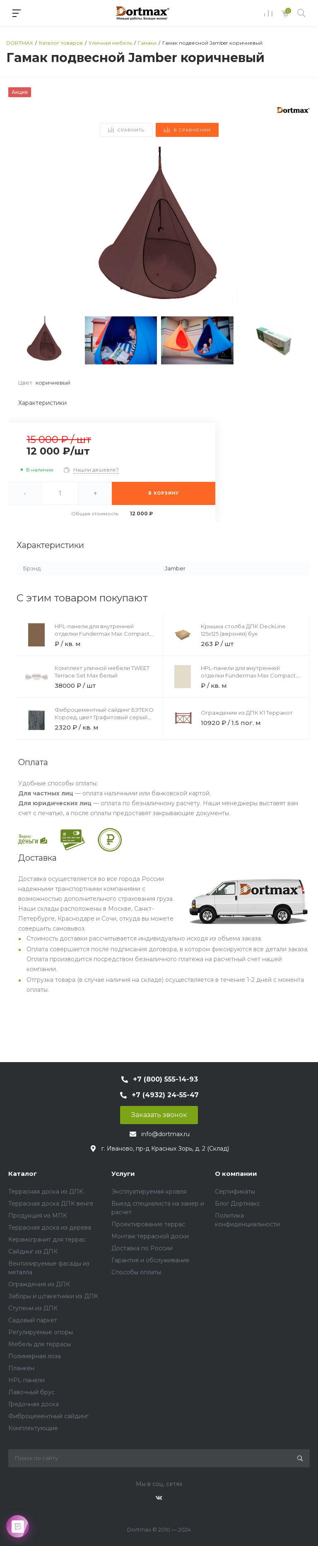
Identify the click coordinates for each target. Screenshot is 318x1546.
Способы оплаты (136, 1272)
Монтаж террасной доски (150, 1236)
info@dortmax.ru (165, 1134)
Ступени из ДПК (33, 1308)
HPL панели (26, 1380)
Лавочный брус (31, 1392)
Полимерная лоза (34, 1356)
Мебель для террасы (39, 1344)
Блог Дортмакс (237, 1203)
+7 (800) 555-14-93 (165, 1079)
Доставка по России (142, 1248)
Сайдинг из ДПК (33, 1251)
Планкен (21, 1368)
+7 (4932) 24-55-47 (165, 1095)
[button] (300, 229)
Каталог (22, 1173)
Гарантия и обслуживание (150, 1260)
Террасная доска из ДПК (45, 1191)
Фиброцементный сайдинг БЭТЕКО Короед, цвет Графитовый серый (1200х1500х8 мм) (104, 717)
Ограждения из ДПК (39, 1284)
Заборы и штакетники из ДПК (53, 1296)
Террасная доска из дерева (49, 1227)
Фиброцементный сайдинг (48, 1416)
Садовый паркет (32, 1320)
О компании (236, 1173)
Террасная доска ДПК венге (51, 1203)
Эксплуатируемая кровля (148, 1191)
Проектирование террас (148, 1224)
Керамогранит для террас (47, 1239)
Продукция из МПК (37, 1215)
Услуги (123, 1173)
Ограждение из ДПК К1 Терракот (247, 712)
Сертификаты (235, 1191)
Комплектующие (33, 1428)
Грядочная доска (33, 1404)
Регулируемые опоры (40, 1332)
